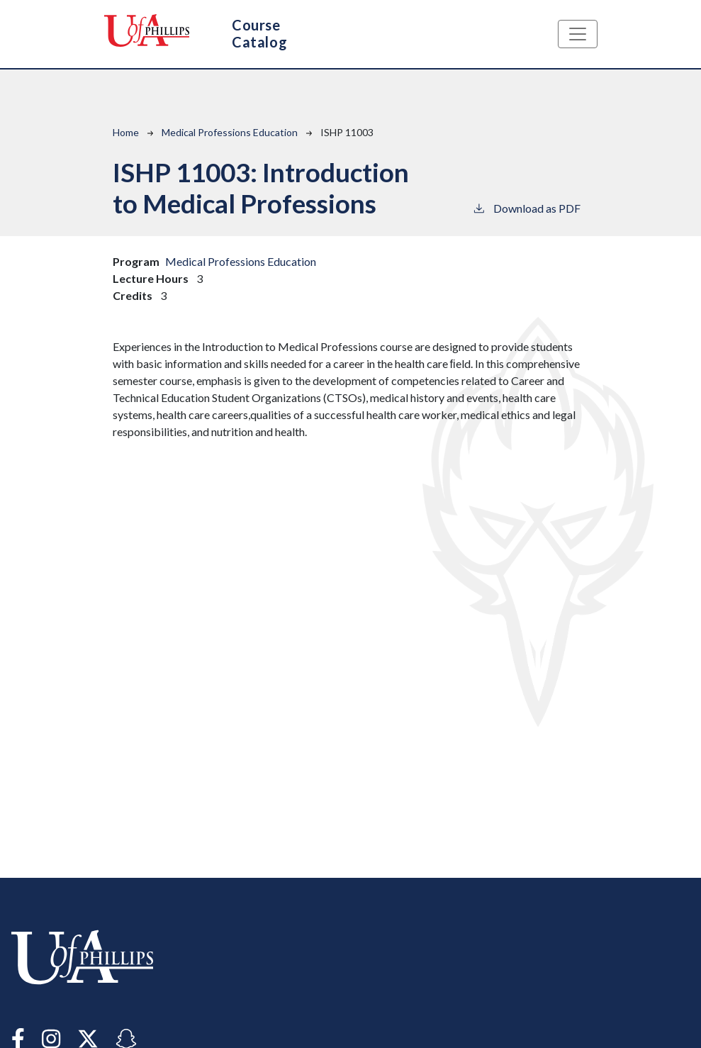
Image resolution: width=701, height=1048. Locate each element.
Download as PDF (526, 207)
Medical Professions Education (230, 132)
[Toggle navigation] (578, 34)
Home (126, 132)
